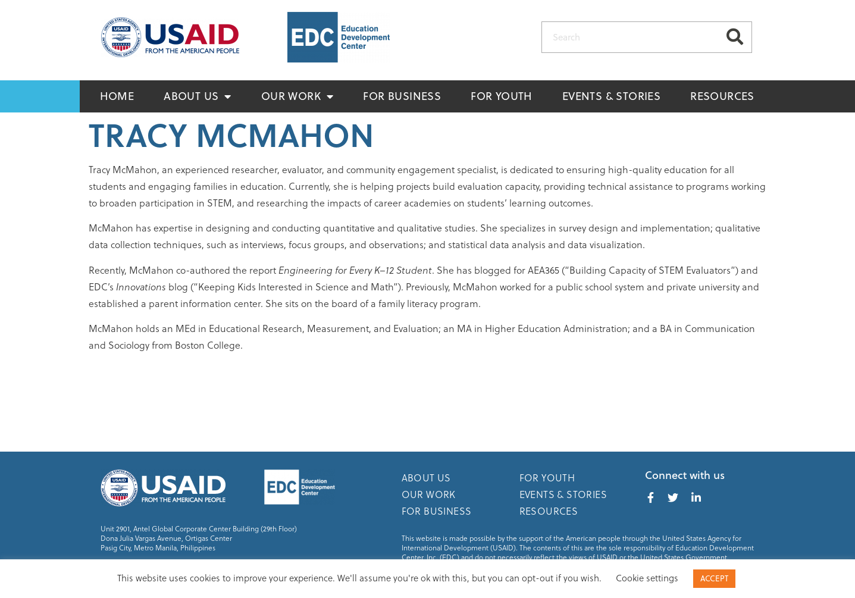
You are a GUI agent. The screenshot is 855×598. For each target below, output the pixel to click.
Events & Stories (611, 96)
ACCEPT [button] (714, 578)
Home (117, 96)
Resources (722, 96)
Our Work (297, 96)
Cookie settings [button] (647, 578)
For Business (402, 96)
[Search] (735, 37)
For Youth (502, 96)
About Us (197, 96)
